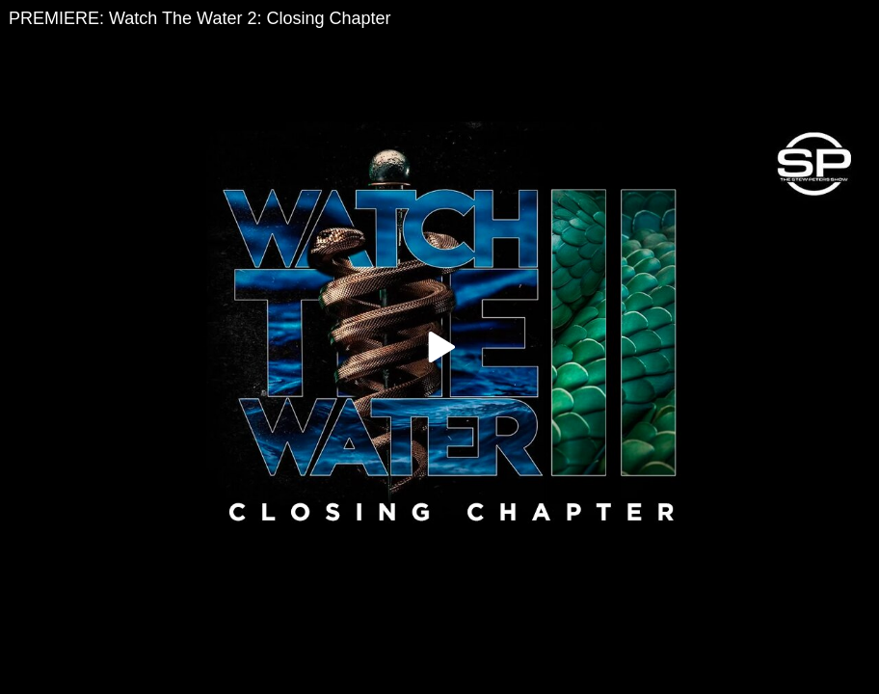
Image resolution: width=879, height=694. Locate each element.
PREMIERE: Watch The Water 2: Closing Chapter (199, 18)
